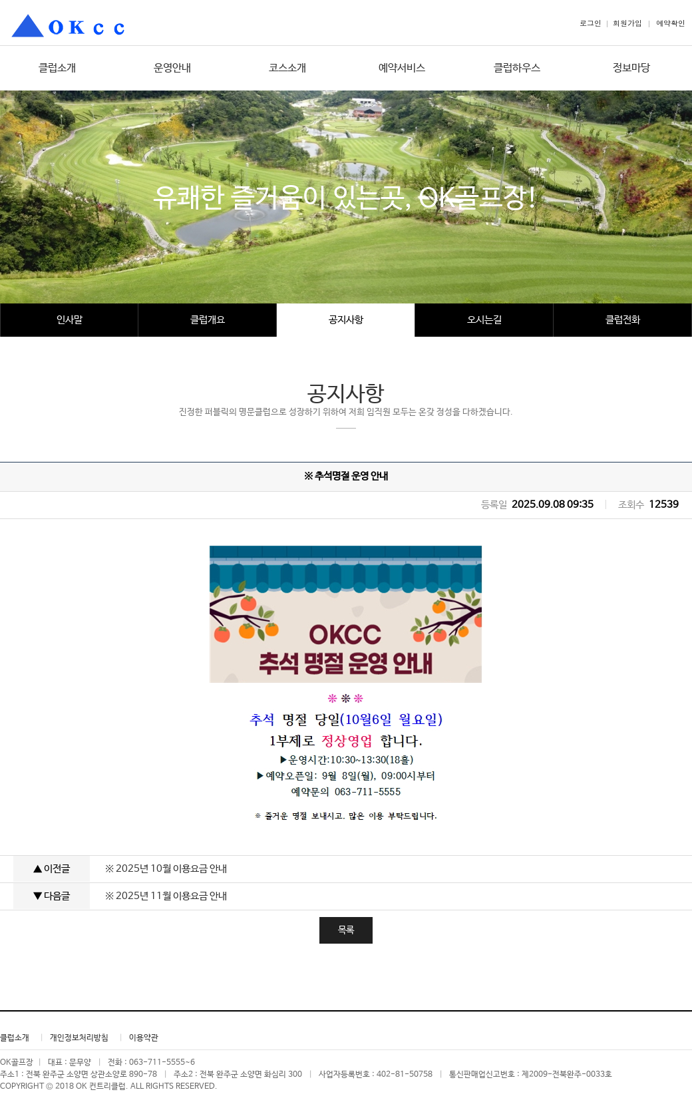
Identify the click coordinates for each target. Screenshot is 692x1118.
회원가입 (627, 23)
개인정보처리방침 (79, 1038)
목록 (346, 930)
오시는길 (484, 319)
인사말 (70, 319)
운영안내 (172, 68)
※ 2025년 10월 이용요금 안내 (166, 868)
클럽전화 (623, 319)
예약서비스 (402, 68)
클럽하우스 (517, 68)
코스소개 (287, 68)
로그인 (591, 23)
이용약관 (143, 1038)
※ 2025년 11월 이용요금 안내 (166, 896)
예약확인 (670, 23)
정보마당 (631, 68)
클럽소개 (57, 68)
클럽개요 (207, 319)
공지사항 (346, 319)
